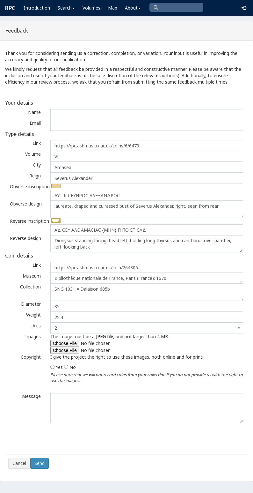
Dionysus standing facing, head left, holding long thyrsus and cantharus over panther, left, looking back (146, 243)
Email (35, 123)
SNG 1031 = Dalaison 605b (146, 292)
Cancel (19, 463)
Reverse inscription (28, 221)
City (37, 165)
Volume (33, 154)
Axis (37, 326)
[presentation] (56, 438)
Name (34, 112)
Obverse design (26, 204)
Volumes (91, 8)
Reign (35, 176)
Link (37, 143)
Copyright (31, 357)
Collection (30, 287)
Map (112, 8)
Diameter (31, 304)
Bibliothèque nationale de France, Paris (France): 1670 (146, 278)
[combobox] (146, 328)
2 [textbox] (55, 328)
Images (33, 336)
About (133, 8)
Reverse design (25, 238)
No (72, 367)
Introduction (37, 8)
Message (31, 396)
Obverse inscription (28, 186)
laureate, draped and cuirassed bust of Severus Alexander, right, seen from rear (146, 209)
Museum (32, 276)
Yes (59, 367)
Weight (33, 315)
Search (66, 8)
